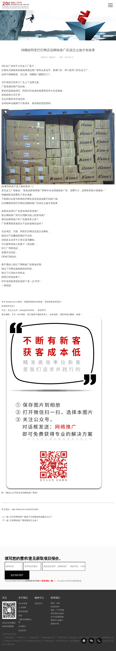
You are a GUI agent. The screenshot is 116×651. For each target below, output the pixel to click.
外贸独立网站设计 (34, 632)
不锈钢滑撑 (85, 632)
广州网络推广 (95, 629)
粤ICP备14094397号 (74, 647)
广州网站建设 (8, 629)
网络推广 (52, 57)
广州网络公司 (8, 632)
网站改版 (72, 629)
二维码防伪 (96, 632)
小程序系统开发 (61, 632)
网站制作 (11, 636)
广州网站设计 (20, 629)
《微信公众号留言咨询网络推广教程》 (21, 493)
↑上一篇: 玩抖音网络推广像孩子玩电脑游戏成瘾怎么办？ (27, 517)
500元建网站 (74, 632)
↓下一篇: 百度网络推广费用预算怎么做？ (19, 520)
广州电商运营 (33, 629)
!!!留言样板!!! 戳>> (47, 572)
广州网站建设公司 (47, 629)
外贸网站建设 (83, 629)
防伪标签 (105, 632)
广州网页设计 (62, 629)
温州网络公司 (107, 629)
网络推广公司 (20, 632)
